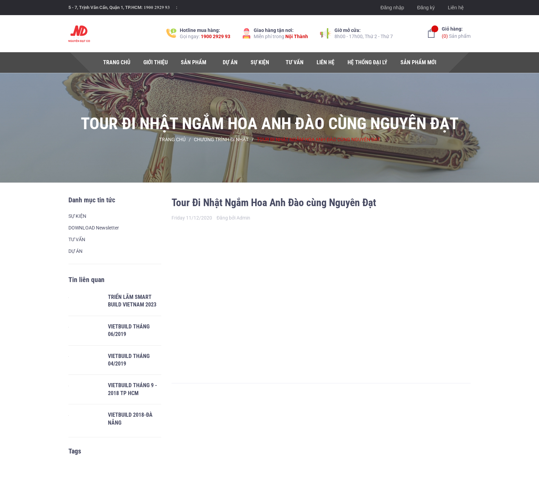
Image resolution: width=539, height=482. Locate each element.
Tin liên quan (86, 280)
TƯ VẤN (76, 239)
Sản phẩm (456, 32)
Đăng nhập (392, 7)
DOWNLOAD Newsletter (93, 228)
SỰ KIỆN (77, 216)
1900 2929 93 (215, 36)
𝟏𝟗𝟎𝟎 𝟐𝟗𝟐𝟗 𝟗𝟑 (157, 7)
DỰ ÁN (75, 251)
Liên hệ (456, 7)
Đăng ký (425, 7)
